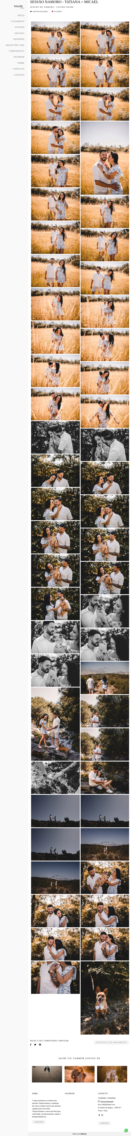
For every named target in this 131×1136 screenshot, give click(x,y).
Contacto (18, 69)
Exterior (19, 57)
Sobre (20, 63)
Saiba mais (39, 1122)
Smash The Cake (15, 45)
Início (21, 15)
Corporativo (16, 51)
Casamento (17, 21)
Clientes (19, 75)
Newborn (18, 39)
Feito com (79, 1134)
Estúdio (19, 27)
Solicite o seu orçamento (111, 1042)
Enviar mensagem (106, 1101)
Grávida (19, 33)
